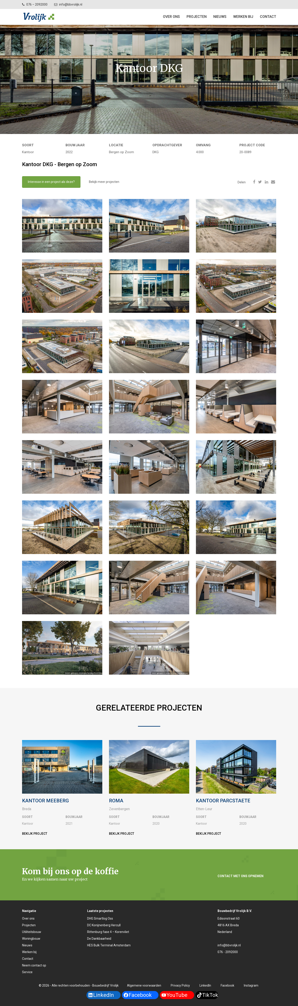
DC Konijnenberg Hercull (104, 925)
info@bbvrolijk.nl (70, 4)
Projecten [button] (197, 17)
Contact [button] (268, 17)
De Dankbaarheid (99, 938)
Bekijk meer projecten (104, 182)
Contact (27, 958)
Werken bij (243, 17)
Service (27, 972)
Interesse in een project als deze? (51, 182)
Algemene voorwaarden (144, 985)
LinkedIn (205, 985)
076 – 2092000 (36, 4)
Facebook (227, 985)
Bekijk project (34, 833)
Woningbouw (31, 938)
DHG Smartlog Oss (100, 918)
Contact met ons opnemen (240, 876)
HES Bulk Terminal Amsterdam (109, 945)
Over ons (171, 17)
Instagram (251, 985)
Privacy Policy (180, 985)
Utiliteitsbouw (31, 932)
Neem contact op (34, 965)
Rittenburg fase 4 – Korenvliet (108, 932)
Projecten (29, 925)
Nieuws (219, 17)
